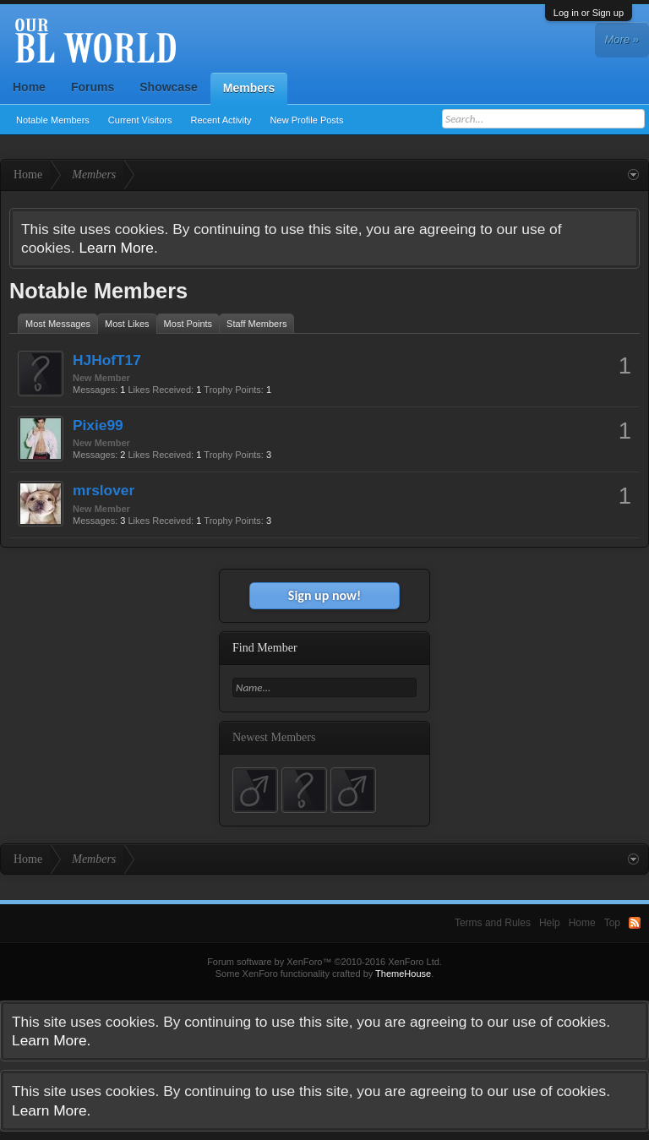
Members (249, 88)
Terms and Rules (493, 923)
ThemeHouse (403, 973)
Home (29, 87)
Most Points (188, 324)
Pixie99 (98, 425)
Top (612, 923)
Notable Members (53, 120)
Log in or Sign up (589, 13)
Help (549, 923)
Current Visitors (140, 120)
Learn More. (118, 247)
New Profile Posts (307, 120)
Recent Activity (220, 120)
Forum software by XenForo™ (324, 962)
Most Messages (57, 324)
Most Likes (127, 324)
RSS (635, 923)
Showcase (168, 87)
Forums (92, 87)
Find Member (264, 647)
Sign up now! (324, 595)
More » (622, 39)
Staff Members (256, 324)
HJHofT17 (107, 360)
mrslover (103, 490)
